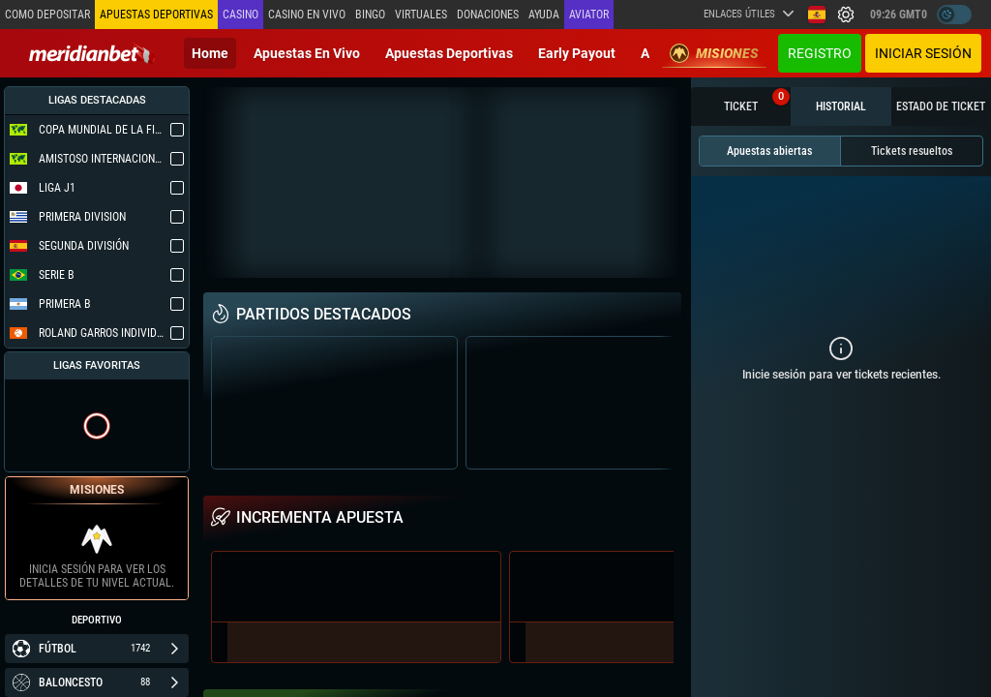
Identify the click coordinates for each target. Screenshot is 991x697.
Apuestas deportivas (449, 53)
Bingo (370, 14)
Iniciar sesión (923, 53)
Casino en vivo (306, 14)
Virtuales (421, 14)
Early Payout (577, 53)
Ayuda (543, 14)
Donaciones (488, 14)
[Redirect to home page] (92, 53)
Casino (240, 14)
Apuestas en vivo (307, 53)
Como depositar (47, 14)
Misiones (714, 53)
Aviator (589, 14)
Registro (820, 53)
